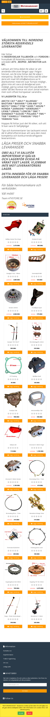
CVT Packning (13, 376)
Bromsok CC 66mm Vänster (13, 479)
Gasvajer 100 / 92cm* (13, 342)
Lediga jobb (7, 667)
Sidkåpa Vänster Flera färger (13, 239)
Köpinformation (8, 655)
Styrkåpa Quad (37, 376)
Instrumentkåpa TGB (36, 410)
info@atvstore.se (28, 79)
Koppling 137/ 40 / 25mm (37, 582)
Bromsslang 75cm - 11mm (37, 479)
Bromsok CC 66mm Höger (37, 445)
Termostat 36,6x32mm (13, 547)
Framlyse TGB (13, 410)
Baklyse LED (13, 445)
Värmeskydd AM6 (37, 273)
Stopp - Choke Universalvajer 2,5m (13, 616)
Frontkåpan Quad (37, 308)
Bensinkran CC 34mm (37, 616)
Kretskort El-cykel (36, 239)
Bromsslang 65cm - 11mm (13, 513)
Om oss (5, 663)
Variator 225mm (13, 308)
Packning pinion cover (37, 547)
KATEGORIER (25, 17)
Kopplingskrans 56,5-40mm (13, 582)
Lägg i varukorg (13, 249)
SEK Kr (4, 2)
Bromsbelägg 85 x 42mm (37, 342)
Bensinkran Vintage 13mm (37, 513)
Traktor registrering (9, 659)
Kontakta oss (7, 651)
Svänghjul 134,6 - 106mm (13, 273)
